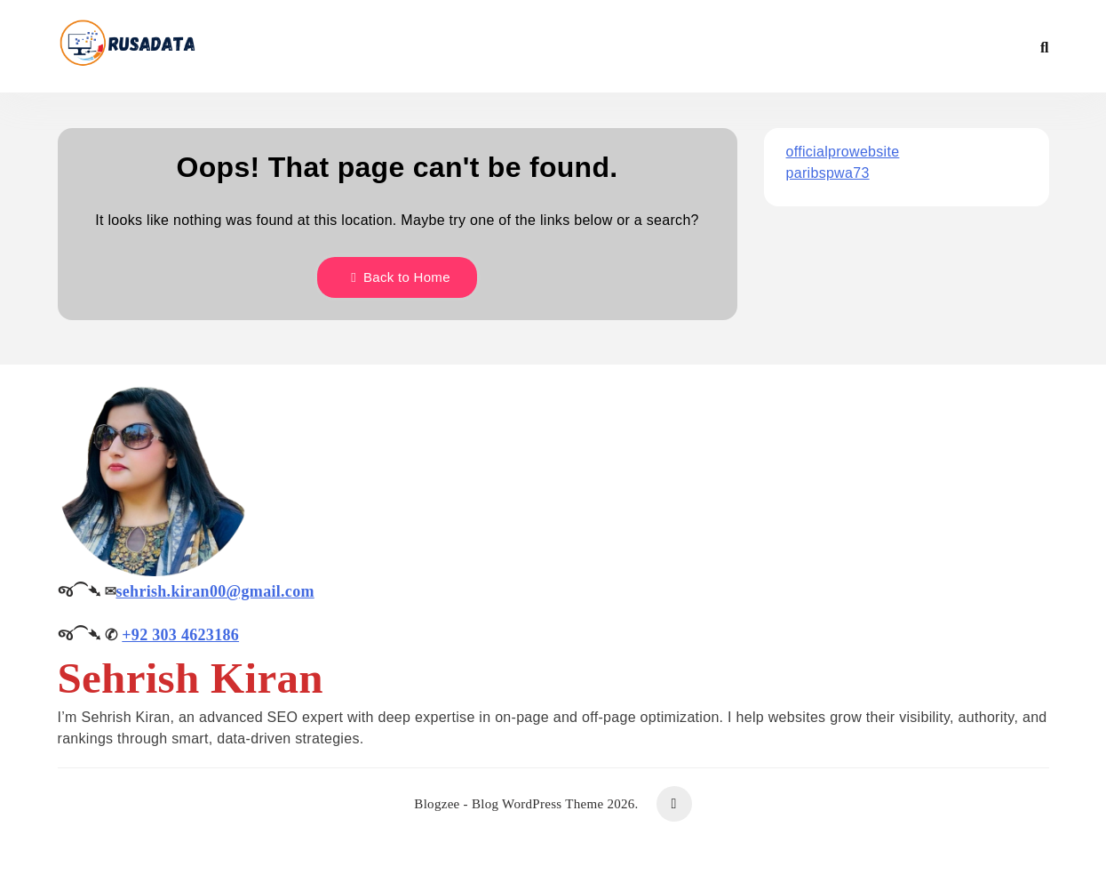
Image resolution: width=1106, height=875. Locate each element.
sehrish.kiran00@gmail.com (215, 591)
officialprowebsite (843, 151)
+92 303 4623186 (180, 635)
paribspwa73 (828, 173)
